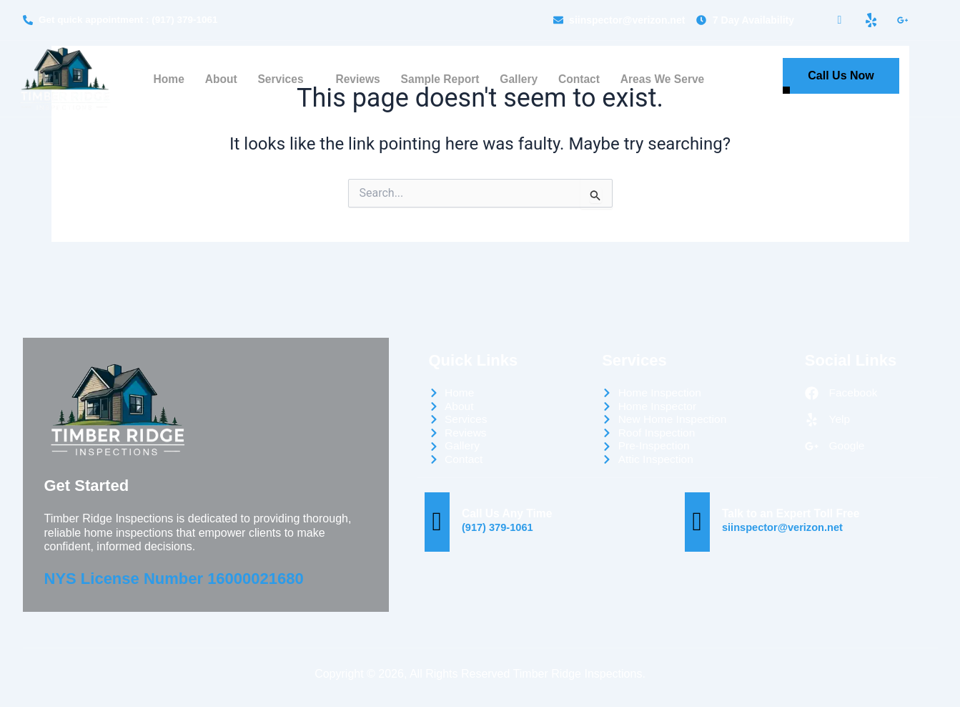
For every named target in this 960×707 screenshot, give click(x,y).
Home (166, 80)
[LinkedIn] (902, 20)
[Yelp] (870, 20)
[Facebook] (840, 20)
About (218, 80)
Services (282, 80)
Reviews (356, 80)
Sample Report (440, 80)
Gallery (519, 80)
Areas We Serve (664, 80)
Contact (580, 80)
